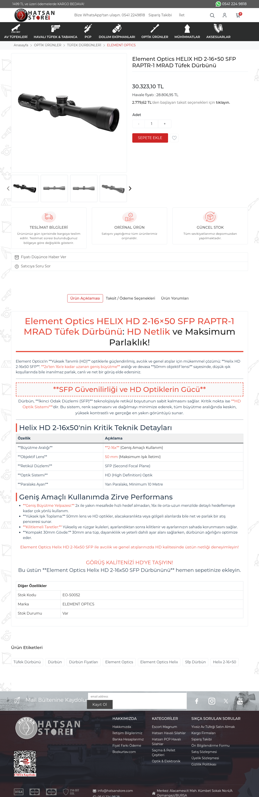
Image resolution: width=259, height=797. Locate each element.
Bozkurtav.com (124, 752)
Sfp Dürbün (195, 662)
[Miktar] (151, 124)
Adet (137, 115)
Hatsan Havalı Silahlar (169, 733)
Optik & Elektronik (166, 761)
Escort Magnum (164, 727)
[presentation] (8, 188)
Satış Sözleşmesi (204, 752)
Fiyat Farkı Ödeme (126, 746)
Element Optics (119, 662)
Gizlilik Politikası (204, 764)
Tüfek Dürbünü (27, 662)
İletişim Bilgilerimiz (127, 733)
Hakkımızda (121, 727)
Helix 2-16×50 (224, 662)
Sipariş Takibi (202, 739)
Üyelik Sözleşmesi (205, 758)
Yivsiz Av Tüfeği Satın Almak (213, 727)
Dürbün (55, 662)
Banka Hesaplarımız (128, 739)
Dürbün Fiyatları (83, 662)
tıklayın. (223, 102)
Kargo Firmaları (204, 733)
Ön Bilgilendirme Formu (211, 746)
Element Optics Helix (159, 662)
